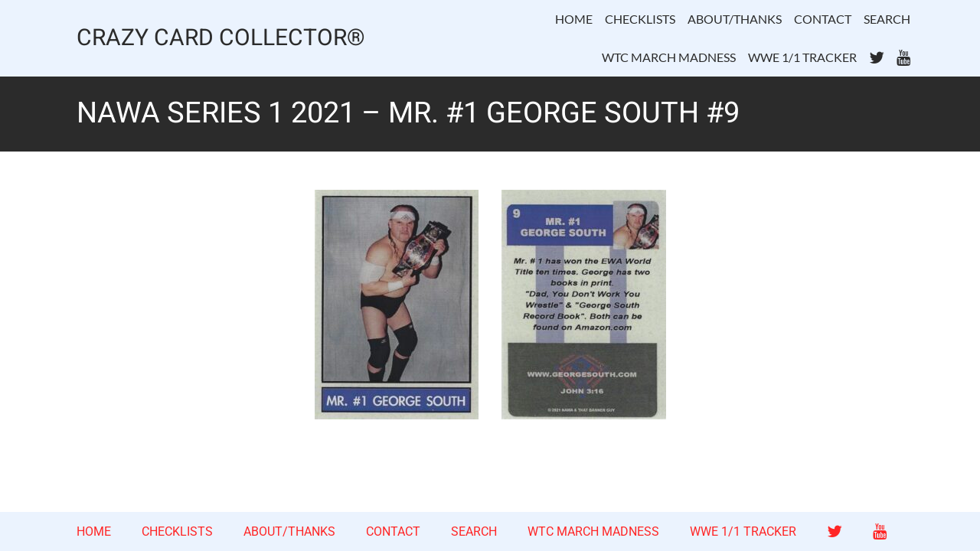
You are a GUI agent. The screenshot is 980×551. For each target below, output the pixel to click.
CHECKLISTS (640, 18)
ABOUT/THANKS (735, 18)
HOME (574, 18)
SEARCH (887, 18)
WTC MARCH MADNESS (669, 57)
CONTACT (822, 18)
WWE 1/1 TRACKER (802, 57)
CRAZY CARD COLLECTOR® (221, 38)
